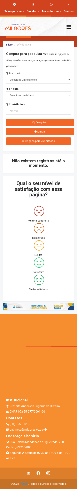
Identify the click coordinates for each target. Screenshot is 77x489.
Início (9, 44)
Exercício (13, 73)
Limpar (40, 131)
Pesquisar (39, 122)
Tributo (12, 88)
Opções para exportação (38, 141)
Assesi (24, 483)
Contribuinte (15, 104)
